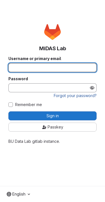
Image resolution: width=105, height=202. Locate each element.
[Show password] (92, 87)
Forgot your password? (75, 95)
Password (18, 79)
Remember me (28, 104)
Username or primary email (34, 58)
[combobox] (18, 194)
